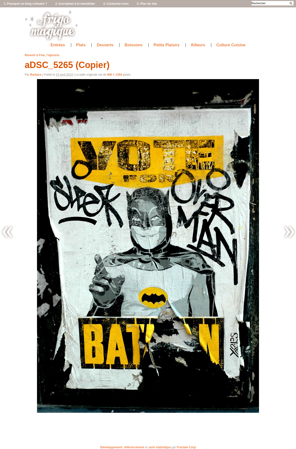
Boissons (133, 45)
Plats (81, 45)
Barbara (35, 74)
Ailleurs (198, 45)
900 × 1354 (114, 74)
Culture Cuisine (230, 45)
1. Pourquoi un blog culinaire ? (25, 3)
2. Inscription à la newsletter (75, 3)
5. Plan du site (147, 3)
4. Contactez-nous (116, 3)
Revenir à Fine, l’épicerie (42, 55)
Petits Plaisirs (167, 45)
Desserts (105, 45)
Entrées (58, 45)
